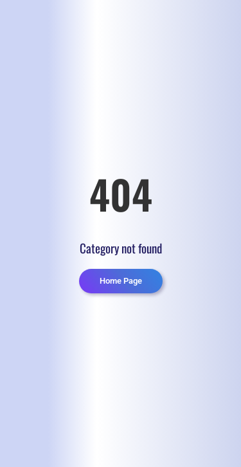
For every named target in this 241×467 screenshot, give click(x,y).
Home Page (121, 281)
